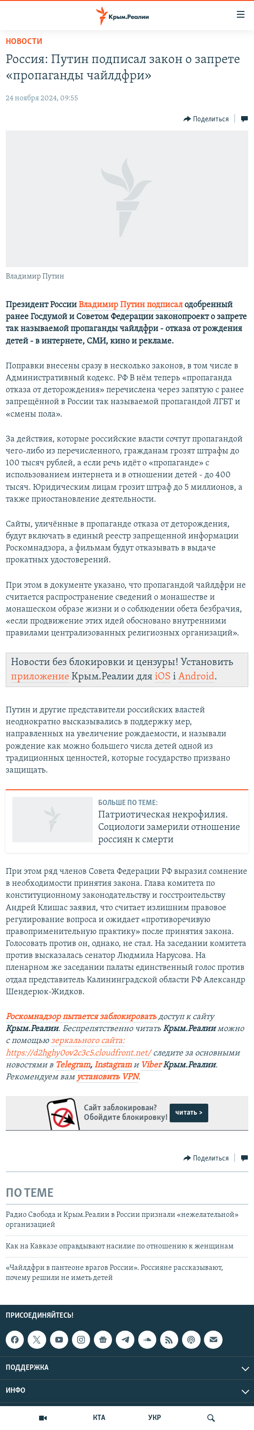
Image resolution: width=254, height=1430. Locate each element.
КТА (99, 1418)
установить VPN (107, 1077)
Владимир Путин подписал (131, 305)
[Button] (206, 119)
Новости (24, 41)
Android (196, 677)
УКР (154, 1418)
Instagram (113, 1065)
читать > (189, 1113)
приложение (40, 677)
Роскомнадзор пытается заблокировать (81, 1016)
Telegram (72, 1065)
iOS (163, 677)
